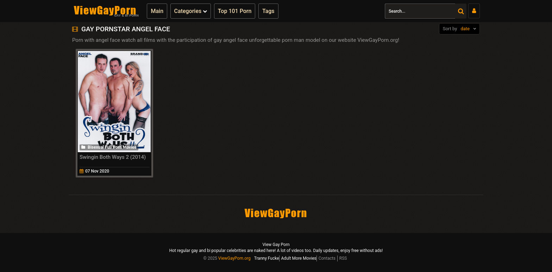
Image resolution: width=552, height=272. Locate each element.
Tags (268, 11)
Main (157, 11)
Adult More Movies (298, 258)
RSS (343, 258)
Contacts (327, 258)
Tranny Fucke (266, 258)
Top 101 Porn (235, 11)
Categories (190, 11)
